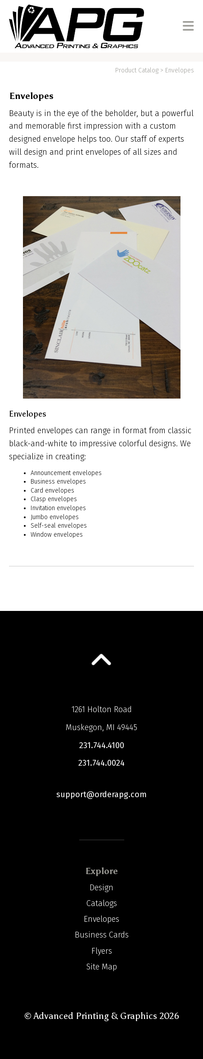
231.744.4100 (101, 745)
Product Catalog (136, 70)
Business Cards (102, 935)
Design (101, 888)
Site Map (101, 967)
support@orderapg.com (101, 794)
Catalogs (101, 903)
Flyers (101, 951)
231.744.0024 (101, 763)
